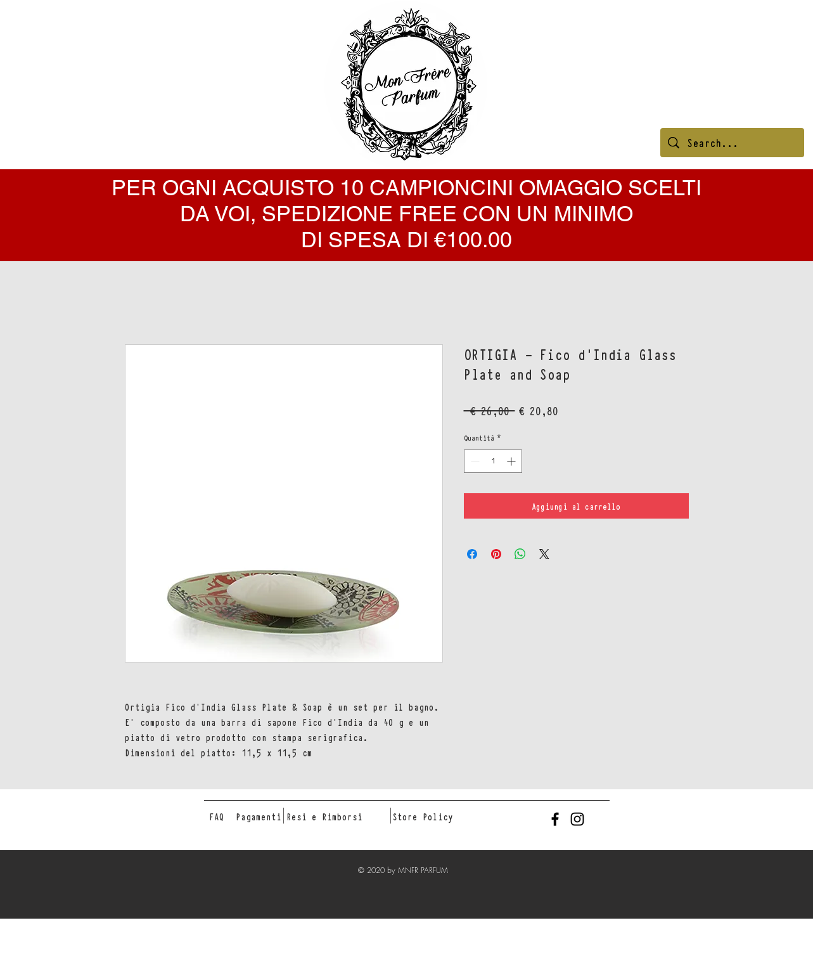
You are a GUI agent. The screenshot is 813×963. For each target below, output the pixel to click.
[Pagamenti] (258, 816)
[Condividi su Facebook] (472, 554)
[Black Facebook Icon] (555, 819)
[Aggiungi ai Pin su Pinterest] (496, 554)
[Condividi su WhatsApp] (520, 554)
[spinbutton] (493, 461)
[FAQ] (216, 816)
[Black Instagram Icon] (577, 819)
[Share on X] (544, 554)
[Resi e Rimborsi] (324, 816)
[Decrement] (474, 461)
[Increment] (512, 461)
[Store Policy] (423, 816)
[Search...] (732, 142)
